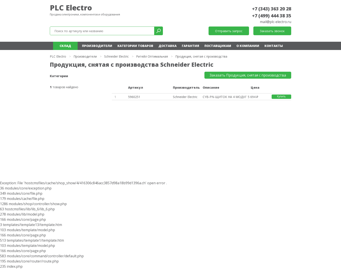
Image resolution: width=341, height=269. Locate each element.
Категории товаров (135, 46)
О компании (247, 46)
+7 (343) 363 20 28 (271, 9)
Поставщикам (217, 46)
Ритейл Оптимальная (152, 56)
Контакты (273, 46)
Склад (65, 46)
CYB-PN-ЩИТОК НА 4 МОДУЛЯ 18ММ (224, 97)
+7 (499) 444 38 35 (271, 16)
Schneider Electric (116, 56)
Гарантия (190, 46)
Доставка (168, 46)
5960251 (134, 97)
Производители (97, 46)
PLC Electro (71, 8)
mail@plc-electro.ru (275, 21)
